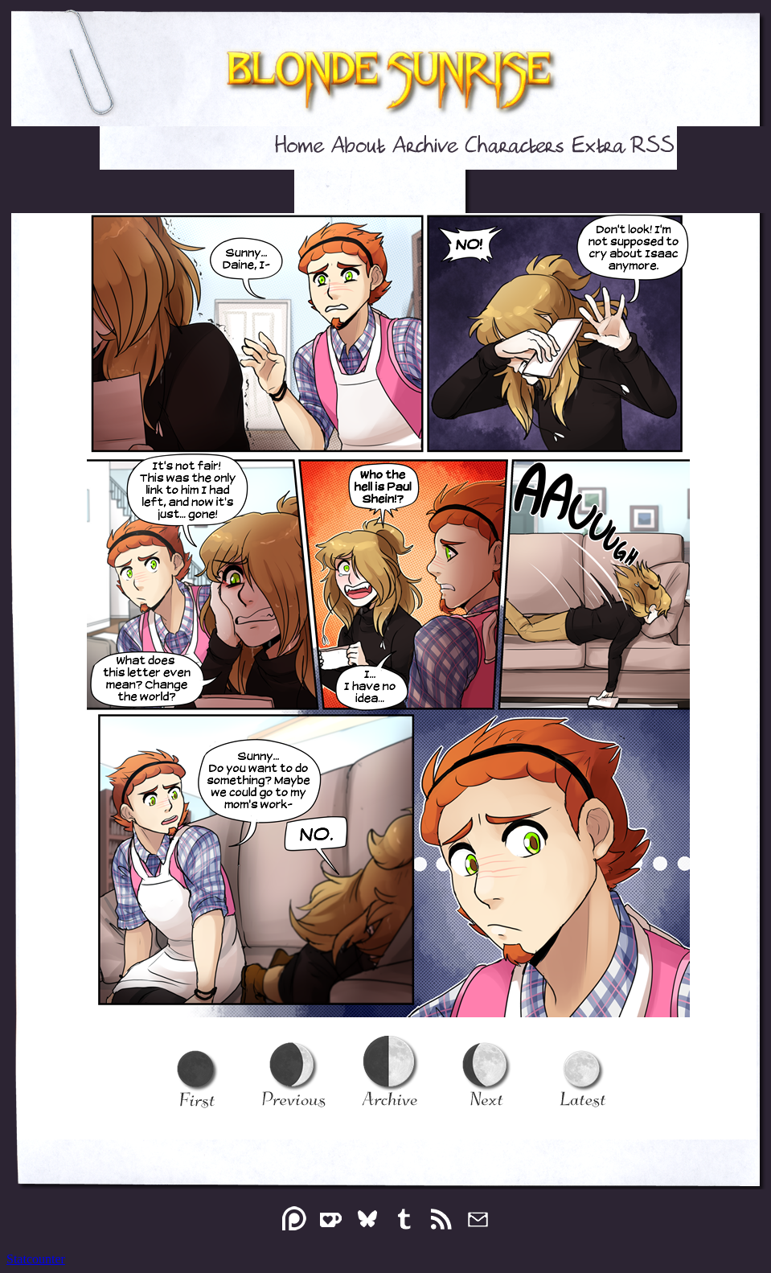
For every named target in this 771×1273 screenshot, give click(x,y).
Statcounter (35, 1259)
